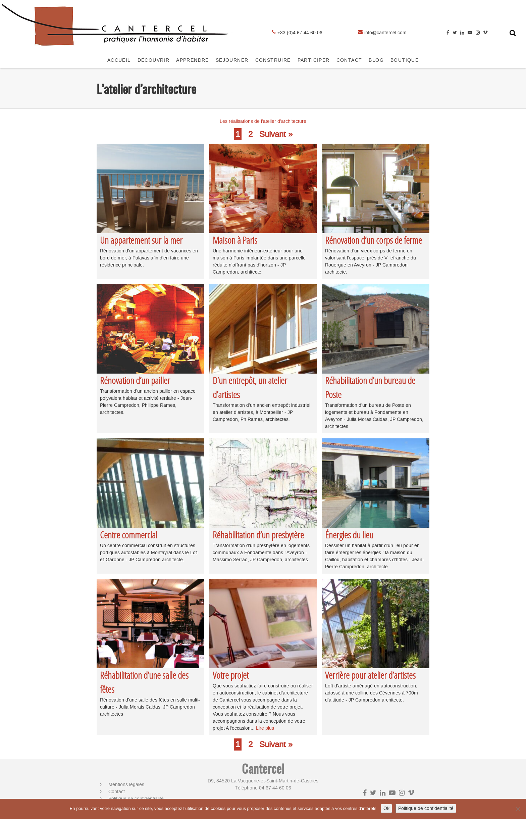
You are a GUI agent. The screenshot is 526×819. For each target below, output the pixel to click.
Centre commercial (128, 535)
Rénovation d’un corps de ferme (373, 240)
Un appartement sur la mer (141, 240)
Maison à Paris (235, 240)
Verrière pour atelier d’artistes (370, 675)
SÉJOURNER (232, 60)
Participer (314, 60)
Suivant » (276, 134)
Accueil (119, 60)
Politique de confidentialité (426, 808)
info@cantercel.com (385, 33)
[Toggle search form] (513, 33)
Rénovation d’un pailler (135, 380)
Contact (116, 791)
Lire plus (265, 728)
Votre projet (231, 675)
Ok (386, 808)
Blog (376, 60)
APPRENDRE (192, 60)
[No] (517, 809)
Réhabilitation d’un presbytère (258, 535)
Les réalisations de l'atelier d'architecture (263, 121)
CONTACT (349, 60)
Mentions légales (126, 784)
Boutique (404, 60)
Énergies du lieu (349, 535)
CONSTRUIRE (273, 60)
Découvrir (154, 60)
